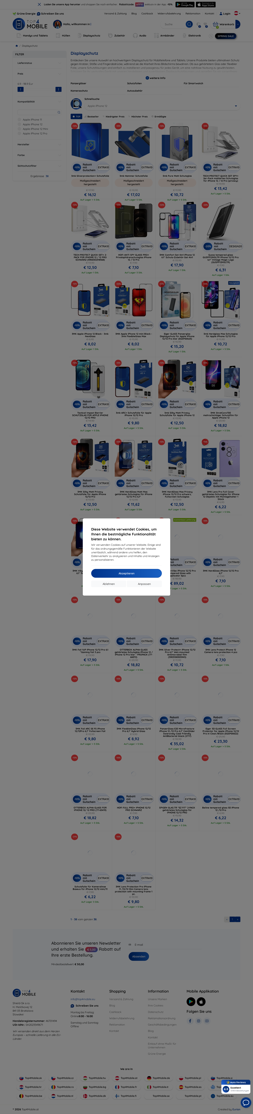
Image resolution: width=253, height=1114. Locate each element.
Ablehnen (109, 584)
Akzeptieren (126, 573)
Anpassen (144, 584)
